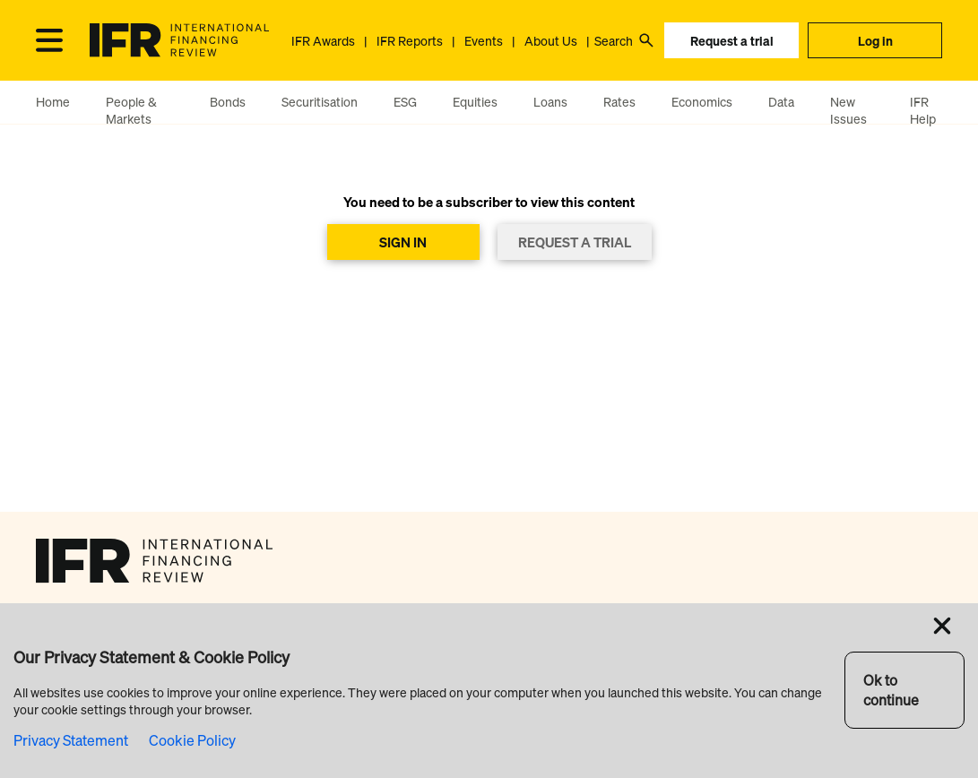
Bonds (228, 101)
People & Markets (131, 110)
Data (781, 101)
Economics (701, 101)
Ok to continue (891, 690)
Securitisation (319, 101)
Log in (875, 40)
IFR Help (923, 110)
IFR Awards (323, 40)
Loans (550, 101)
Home (53, 101)
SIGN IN (403, 242)
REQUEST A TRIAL (574, 242)
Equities (475, 101)
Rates (619, 101)
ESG (405, 101)
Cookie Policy (192, 740)
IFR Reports (409, 40)
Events (483, 40)
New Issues (848, 110)
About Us (550, 40)
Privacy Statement (70, 740)
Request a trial (732, 40)
